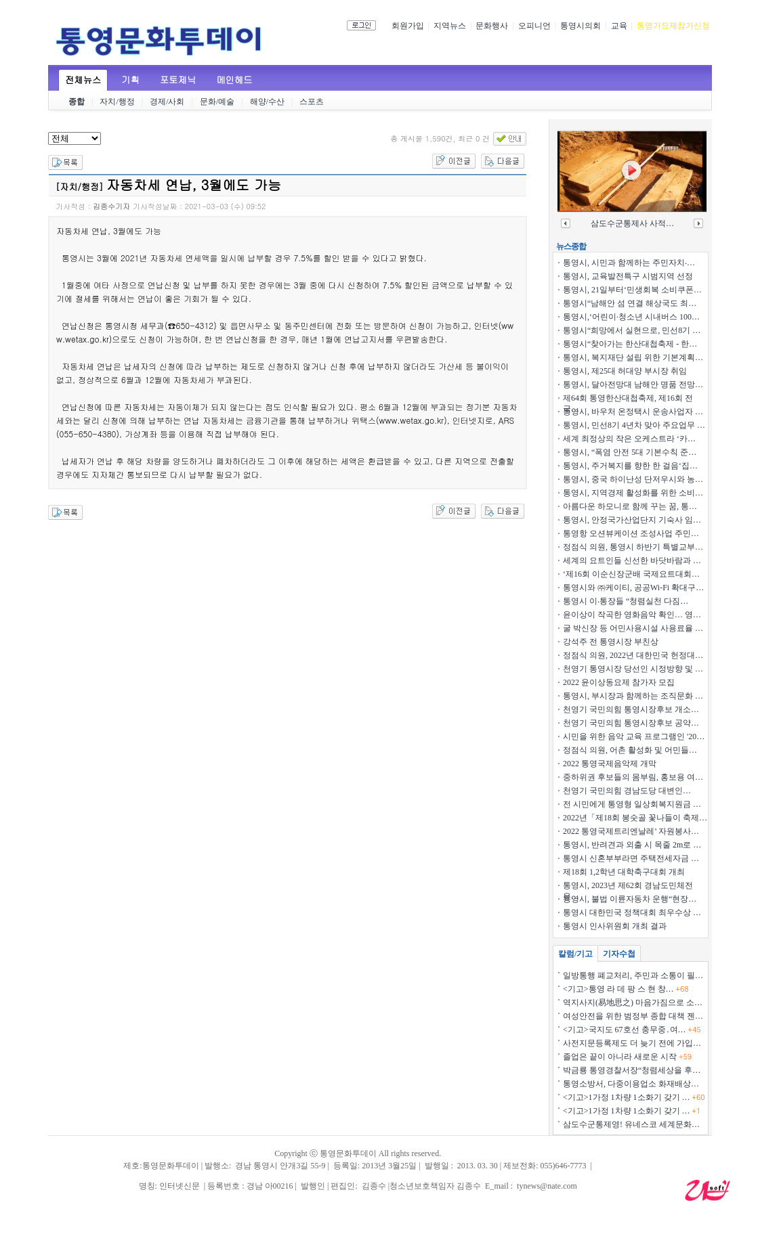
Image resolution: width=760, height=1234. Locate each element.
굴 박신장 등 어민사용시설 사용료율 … (633, 628)
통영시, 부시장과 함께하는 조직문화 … (633, 696)
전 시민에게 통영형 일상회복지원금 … (632, 804)
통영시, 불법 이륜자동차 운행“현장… (629, 899)
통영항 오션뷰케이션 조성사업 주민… (631, 533)
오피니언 (534, 25)
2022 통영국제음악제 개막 (609, 763)
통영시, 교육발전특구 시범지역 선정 (628, 276)
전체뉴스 (83, 79)
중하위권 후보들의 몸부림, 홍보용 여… (633, 777)
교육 (619, 25)
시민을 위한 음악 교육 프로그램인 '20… (633, 736)
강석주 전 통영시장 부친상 (610, 641)
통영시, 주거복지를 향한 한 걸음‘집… (630, 465)
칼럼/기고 (575, 953)
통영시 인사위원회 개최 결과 (615, 926)
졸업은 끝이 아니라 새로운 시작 (627, 1056)
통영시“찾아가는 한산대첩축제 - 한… (630, 344)
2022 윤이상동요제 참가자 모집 (619, 682)
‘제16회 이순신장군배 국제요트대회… (631, 574)
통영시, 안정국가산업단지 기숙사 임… (632, 520)
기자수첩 (619, 953)
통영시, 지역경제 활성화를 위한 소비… (633, 493)
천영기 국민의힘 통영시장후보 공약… (631, 723)
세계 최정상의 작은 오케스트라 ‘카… (629, 438)
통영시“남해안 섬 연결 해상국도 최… (629, 303)
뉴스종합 (571, 246)
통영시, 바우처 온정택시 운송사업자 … (633, 411)
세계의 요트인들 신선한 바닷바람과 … (632, 560)
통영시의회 (580, 25)
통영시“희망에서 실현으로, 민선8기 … (631, 330)
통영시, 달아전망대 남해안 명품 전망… (633, 384)
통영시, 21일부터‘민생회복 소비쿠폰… (632, 289)
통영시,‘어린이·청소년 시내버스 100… (631, 317)
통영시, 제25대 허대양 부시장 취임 (625, 371)
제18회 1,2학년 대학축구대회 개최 (624, 872)
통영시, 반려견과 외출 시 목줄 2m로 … (632, 845)
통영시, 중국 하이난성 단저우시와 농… (633, 479)
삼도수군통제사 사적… (632, 223)
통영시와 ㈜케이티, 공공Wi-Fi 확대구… (633, 587)
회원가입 (408, 25)
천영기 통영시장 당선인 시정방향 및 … (633, 669)
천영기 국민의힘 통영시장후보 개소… (631, 709)
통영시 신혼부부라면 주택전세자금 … (631, 858)
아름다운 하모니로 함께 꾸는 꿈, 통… (630, 506)
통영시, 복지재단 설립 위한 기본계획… (633, 357)
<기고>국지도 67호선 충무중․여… (632, 1029)
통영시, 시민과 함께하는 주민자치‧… (629, 262)
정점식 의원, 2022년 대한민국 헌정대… (633, 655)
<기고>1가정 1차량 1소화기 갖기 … (634, 1097)
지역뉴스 (450, 25)
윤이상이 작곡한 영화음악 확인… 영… (632, 614)
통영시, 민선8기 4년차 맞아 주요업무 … (634, 425)
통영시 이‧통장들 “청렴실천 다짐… (625, 601)
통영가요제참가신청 (673, 25)
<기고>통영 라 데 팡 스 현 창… (626, 989)
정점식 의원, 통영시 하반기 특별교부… (633, 547)
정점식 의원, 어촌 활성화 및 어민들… (630, 750)
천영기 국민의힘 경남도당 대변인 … (627, 790)
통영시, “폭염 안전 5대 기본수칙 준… (629, 452)
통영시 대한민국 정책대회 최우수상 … (632, 912)
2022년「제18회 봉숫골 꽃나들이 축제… (635, 817)
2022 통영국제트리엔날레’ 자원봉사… (631, 831)
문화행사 (492, 25)
